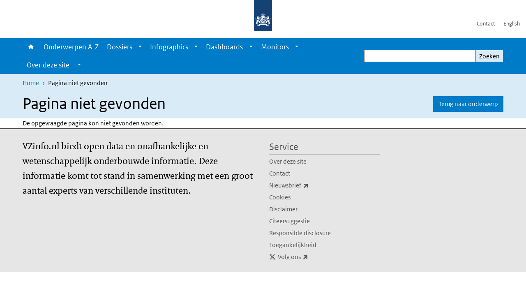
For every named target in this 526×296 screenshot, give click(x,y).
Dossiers (119, 46)
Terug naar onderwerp (468, 104)
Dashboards (224, 46)
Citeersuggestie (289, 221)
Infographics (169, 46)
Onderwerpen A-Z (71, 46)
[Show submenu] (140, 47)
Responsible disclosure (300, 233)
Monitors (275, 46)
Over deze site (288, 161)
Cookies (280, 197)
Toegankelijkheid (292, 245)
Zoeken (489, 56)
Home (31, 47)
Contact (486, 23)
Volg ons (311, 257)
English (511, 23)
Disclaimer (283, 209)
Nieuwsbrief (307, 185)
